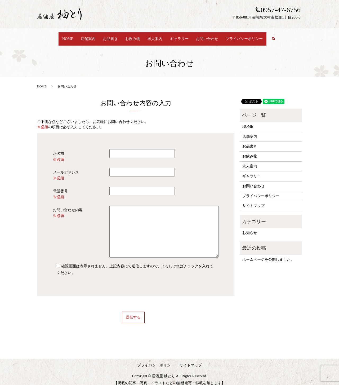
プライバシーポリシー (250, 36)
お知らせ (249, 228)
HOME (61, 36)
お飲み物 (131, 36)
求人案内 (155, 36)
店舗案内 (83, 36)
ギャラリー (181, 36)
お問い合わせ (211, 36)
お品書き (107, 36)
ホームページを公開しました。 (268, 254)
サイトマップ (253, 201)
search (283, 36)
